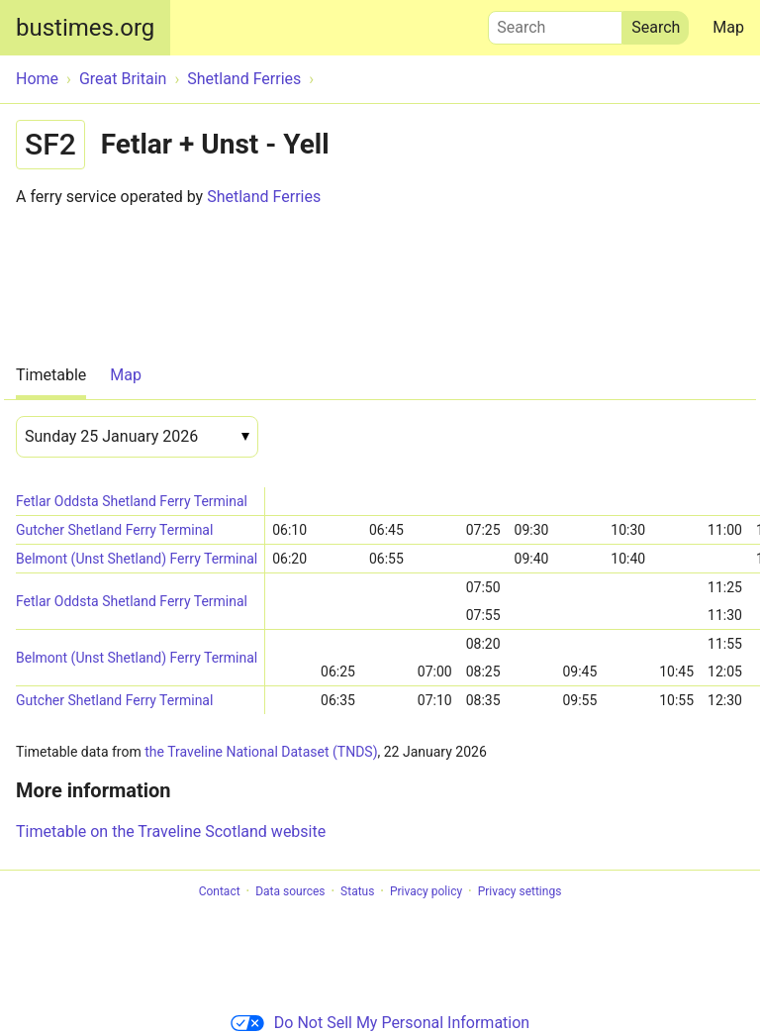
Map (728, 27)
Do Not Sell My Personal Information (380, 1022)
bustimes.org (85, 28)
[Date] (137, 437)
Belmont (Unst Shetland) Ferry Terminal (136, 559)
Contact (219, 891)
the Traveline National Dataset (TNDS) (260, 752)
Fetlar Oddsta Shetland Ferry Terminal (131, 501)
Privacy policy (426, 891)
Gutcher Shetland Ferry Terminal (114, 530)
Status (357, 891)
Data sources (290, 891)
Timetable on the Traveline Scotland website (171, 831)
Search (555, 23)
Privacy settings (520, 891)
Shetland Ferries (264, 196)
